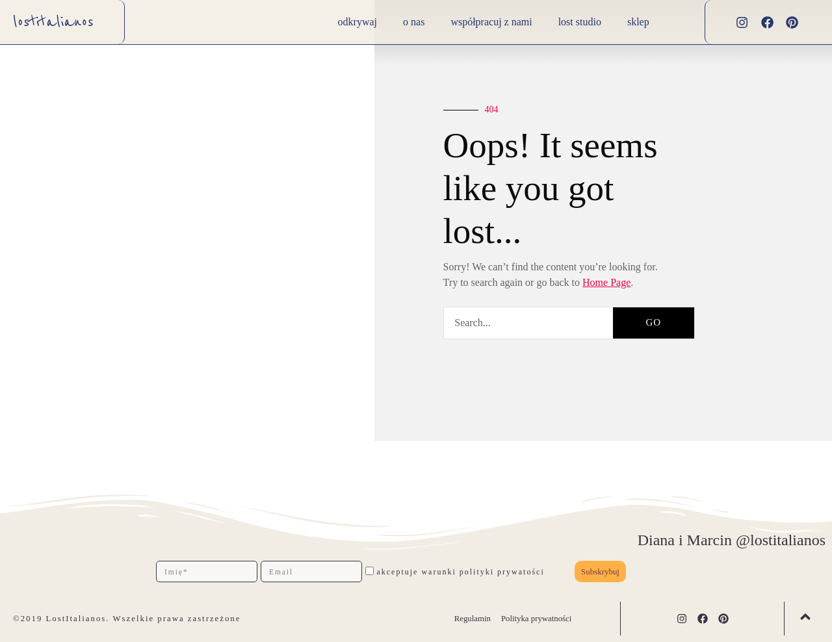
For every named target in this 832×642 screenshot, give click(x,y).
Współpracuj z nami (491, 21)
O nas (413, 21)
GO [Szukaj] (653, 322)
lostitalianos (53, 22)
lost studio (579, 21)
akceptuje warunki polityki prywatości (460, 571)
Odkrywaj (357, 21)
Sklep (638, 21)
